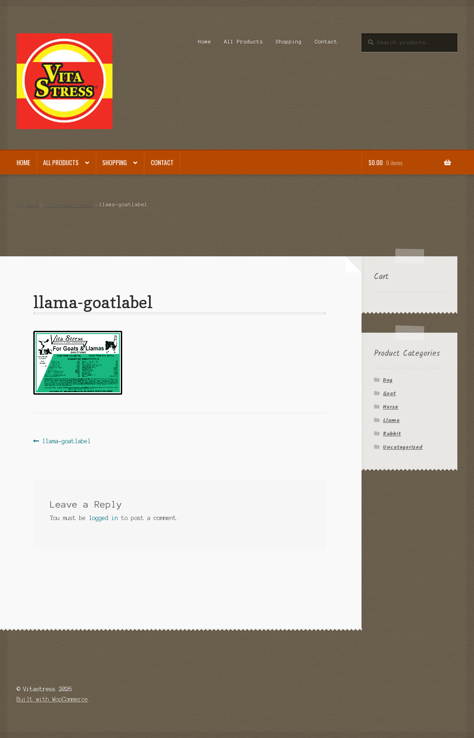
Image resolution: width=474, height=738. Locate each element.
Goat (389, 393)
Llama (391, 420)
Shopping (289, 41)
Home (204, 41)
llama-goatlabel (68, 204)
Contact (326, 41)
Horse (390, 407)
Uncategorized (403, 447)
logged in (103, 518)
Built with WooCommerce (52, 699)
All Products (243, 41)
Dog (388, 380)
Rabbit (392, 433)
